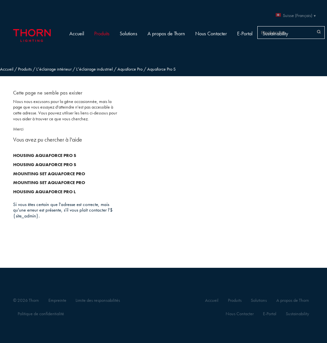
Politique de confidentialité (41, 314)
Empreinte (57, 300)
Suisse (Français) (297, 15)
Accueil (76, 33)
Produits (102, 33)
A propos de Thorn (166, 33)
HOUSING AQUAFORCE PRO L (44, 192)
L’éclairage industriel (94, 69)
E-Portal (244, 33)
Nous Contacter (211, 33)
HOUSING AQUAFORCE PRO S (44, 155)
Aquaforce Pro (130, 69)
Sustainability (275, 33)
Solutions (128, 33)
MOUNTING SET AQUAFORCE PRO (49, 174)
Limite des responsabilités (98, 300)
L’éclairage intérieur (54, 69)
